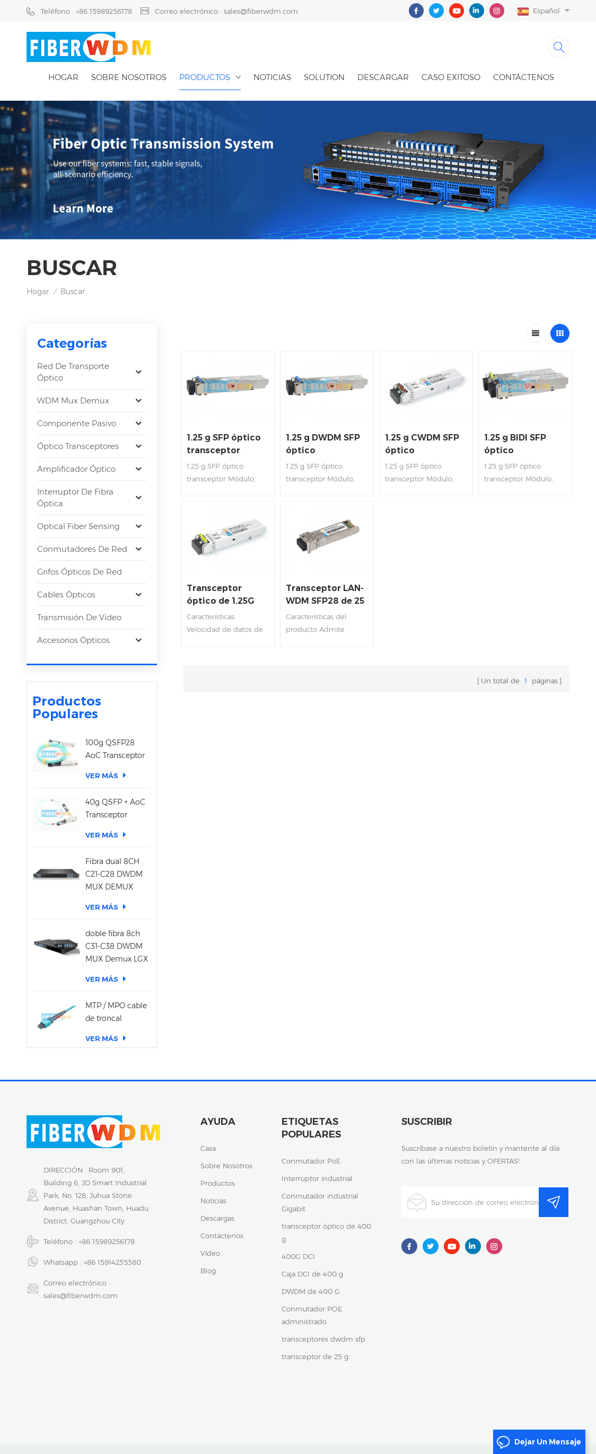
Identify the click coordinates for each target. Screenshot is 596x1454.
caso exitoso (451, 77)
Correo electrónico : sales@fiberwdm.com (226, 11)
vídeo (210, 1251)
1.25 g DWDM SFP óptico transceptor (323, 445)
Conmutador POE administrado (312, 1313)
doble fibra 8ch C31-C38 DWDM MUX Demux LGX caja (116, 940)
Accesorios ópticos (73, 640)
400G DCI (298, 1254)
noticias (272, 77)
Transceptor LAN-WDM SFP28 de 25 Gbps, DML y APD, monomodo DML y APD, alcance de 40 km (325, 595)
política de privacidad (510, 1409)
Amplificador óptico (76, 469)
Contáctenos (523, 77)
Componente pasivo (76, 423)
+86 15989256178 (106, 1239)
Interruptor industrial (317, 1176)
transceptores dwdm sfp (323, 1337)
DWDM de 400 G (311, 1289)
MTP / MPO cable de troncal (116, 1005)
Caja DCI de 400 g (312, 1271)
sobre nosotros (226, 1163)
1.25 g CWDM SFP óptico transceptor (422, 445)
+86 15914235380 (112, 1260)
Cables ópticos (66, 594)
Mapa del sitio (283, 1421)
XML (325, 1421)
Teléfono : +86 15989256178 (86, 11)
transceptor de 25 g (315, 1354)
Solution (324, 77)
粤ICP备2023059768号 (425, 1409)
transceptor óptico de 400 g (326, 1230)
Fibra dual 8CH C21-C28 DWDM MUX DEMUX (114, 867)
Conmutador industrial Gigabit (320, 1200)
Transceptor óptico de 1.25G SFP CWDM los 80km (220, 595)
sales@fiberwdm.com (80, 1293)
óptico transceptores (78, 446)
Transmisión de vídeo (79, 617)
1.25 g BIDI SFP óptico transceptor (515, 445)
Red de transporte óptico (73, 372)
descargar (383, 77)
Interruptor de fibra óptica (75, 497)
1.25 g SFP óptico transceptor (224, 444)
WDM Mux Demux (73, 400)
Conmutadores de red (82, 549)
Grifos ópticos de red (79, 572)
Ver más (105, 768)
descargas (217, 1216)
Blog (208, 1268)
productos (217, 1181)
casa (208, 1146)
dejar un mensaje (538, 1442)
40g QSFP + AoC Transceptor (115, 801)
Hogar (63, 77)
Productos (204, 77)
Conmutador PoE (311, 1159)
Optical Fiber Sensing (78, 526)
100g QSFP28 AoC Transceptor (115, 742)
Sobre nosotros (128, 77)
